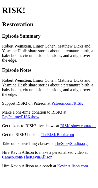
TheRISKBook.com (57, 134)
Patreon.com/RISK (67, 103)
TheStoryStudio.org (71, 143)
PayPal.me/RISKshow (20, 117)
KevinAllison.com (72, 166)
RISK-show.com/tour (78, 126)
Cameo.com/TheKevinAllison (27, 157)
